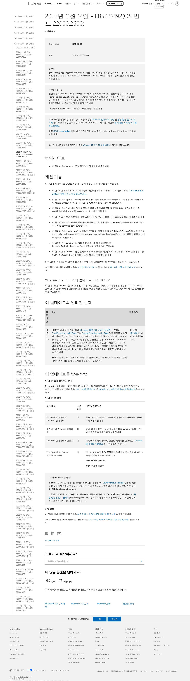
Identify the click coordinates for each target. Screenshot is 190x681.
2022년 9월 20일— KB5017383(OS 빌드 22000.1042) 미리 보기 (25, 390)
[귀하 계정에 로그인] (173, 3)
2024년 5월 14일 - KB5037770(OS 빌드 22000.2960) (24, 100)
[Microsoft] (19, 3)
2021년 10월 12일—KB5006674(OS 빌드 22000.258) (24, 608)
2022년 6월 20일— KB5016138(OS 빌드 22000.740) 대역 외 (24, 453)
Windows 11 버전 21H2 (24, 44)
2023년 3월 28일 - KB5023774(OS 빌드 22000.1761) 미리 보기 (25, 281)
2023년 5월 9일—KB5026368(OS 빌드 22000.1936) (24, 254)
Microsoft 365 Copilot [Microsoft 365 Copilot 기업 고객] (102, 658)
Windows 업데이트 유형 (103, 119)
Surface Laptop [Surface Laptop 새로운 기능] (14, 637)
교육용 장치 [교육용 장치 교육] (72, 637)
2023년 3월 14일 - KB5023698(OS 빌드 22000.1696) (24, 290)
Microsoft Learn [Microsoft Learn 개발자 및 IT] (130, 637)
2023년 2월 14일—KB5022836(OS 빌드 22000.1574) (24, 308)
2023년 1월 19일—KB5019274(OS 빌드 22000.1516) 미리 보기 (25, 317)
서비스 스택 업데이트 (85, 389)
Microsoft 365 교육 (80, 603)
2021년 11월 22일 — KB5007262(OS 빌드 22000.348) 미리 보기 (25, 580)
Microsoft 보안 (103, 603)
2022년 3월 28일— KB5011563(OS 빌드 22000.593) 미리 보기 (25, 508)
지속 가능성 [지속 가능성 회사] (157, 654)
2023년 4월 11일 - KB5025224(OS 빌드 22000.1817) (24, 272)
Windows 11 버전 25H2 (24, 22)
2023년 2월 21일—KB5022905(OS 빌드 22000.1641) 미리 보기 (25, 299)
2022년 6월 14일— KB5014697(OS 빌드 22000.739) (24, 462)
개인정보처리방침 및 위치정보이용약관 (124, 671)
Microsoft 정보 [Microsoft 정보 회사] (158, 637)
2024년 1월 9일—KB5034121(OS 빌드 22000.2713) (24, 136)
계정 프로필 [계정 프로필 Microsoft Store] (43, 633)
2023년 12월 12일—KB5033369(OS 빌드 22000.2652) (24, 145)
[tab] (51, 581)
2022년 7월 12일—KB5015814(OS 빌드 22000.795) (24, 435)
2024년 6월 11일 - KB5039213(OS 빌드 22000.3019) (24, 90)
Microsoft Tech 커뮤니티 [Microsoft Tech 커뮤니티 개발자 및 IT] (133, 646)
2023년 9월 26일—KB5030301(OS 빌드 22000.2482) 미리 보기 (25, 172)
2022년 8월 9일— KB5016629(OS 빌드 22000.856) (24, 417)
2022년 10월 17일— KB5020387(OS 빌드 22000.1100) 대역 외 (24, 372)
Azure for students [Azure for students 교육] (74, 662)
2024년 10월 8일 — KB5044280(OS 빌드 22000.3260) (24, 54)
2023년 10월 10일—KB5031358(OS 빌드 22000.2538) (24, 163)
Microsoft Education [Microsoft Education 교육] (74, 633)
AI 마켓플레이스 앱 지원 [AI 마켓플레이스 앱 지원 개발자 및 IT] (133, 641)
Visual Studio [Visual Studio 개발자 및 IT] (129, 662)
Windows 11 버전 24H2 (24, 27)
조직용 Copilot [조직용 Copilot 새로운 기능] (14, 641)
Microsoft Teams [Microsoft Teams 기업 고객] (100, 662)
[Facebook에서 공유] (47, 533)
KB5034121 (135, 333)
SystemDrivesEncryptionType (95, 333)
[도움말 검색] (159, 3)
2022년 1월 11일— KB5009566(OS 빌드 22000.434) (24, 562)
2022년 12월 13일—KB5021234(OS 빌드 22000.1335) (24, 335)
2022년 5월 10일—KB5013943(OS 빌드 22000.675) (24, 481)
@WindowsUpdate (61, 131)
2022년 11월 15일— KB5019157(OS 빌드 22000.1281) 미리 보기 (25, 344)
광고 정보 (159, 671)
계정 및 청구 (87, 4)
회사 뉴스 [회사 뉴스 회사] (157, 641)
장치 (75, 4)
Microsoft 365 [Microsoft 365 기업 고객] (99, 650)
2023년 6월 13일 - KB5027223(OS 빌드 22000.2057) (24, 236)
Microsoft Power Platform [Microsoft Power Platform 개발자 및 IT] (133, 654)
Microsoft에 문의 (102, 671)
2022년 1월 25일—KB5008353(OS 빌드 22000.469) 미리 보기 (25, 544)
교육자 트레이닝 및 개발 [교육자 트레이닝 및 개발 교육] (76, 654)
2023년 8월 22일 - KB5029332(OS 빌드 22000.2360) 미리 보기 (25, 190)
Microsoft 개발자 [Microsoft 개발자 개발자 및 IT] (130, 633)
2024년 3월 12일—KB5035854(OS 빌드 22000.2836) (24, 118)
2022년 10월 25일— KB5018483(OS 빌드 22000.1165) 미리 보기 (25, 363)
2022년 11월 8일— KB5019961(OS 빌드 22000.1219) (24, 354)
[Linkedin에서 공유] (52, 533)
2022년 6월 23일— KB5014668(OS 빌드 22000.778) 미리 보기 (25, 444)
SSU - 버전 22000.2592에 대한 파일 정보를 (108, 519)
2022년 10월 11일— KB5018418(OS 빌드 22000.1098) (24, 381)
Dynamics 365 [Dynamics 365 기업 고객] (99, 646)
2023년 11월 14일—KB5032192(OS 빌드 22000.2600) (24, 154)
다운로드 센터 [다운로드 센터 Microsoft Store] (44, 637)
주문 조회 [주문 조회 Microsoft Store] (43, 650)
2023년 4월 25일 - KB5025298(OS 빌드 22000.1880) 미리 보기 (25, 263)
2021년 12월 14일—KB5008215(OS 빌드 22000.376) (24, 571)
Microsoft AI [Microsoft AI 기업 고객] (99, 633)
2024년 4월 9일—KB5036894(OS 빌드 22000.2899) (24, 108)
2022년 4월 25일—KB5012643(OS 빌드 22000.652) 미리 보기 (25, 490)
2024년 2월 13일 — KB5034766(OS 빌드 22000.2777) (24, 127)
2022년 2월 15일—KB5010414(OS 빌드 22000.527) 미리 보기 (25, 526)
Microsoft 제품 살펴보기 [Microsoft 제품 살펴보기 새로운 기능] (17, 654)
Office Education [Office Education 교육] (73, 650)
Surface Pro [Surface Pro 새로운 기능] (13, 633)
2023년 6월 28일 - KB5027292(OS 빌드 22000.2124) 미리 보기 (25, 227)
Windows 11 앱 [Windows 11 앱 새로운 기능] (14, 658)
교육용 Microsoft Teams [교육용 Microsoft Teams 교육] (76, 641)
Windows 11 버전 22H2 (24, 38)
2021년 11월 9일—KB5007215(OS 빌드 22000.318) (24, 589)
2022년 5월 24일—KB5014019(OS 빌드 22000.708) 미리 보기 (25, 471)
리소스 (99, 4)
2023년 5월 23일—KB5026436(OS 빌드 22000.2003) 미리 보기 (25, 245)
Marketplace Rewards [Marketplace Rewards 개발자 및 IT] (132, 658)
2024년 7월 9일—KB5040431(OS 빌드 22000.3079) (24, 81)
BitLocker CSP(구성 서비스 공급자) (95, 329)
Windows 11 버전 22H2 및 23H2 (96, 145)
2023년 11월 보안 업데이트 (123, 267)
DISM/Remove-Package (113, 482)
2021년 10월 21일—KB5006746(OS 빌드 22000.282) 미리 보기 (25, 598)
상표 (151, 671)
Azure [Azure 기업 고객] (97, 641)
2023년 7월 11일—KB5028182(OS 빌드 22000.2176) (24, 217)
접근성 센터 (128, 603)
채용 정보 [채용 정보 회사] (157, 633)
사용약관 (143, 671)
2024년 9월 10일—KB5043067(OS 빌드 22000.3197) (24, 63)
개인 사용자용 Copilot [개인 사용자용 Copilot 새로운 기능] (17, 646)
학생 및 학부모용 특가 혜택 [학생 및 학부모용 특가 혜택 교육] (77, 658)
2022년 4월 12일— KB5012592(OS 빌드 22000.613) (24, 499)
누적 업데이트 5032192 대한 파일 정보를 (96, 514)
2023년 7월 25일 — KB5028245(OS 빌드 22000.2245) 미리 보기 (25, 208)
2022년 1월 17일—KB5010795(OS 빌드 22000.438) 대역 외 (24, 553)
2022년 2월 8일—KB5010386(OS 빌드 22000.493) (24, 535)
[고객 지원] (36, 3)
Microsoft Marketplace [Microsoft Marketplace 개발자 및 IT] (132, 650)
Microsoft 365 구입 (115, 4)
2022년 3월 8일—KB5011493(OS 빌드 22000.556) (24, 517)
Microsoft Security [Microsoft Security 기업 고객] (101, 637)
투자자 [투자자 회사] (156, 650)
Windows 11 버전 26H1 (24, 16)
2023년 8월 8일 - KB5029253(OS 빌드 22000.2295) (24, 199)
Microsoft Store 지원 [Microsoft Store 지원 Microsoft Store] (46, 641)
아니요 (114, 619)
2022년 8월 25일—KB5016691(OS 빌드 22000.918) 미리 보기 (25, 408)
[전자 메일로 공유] (58, 533)
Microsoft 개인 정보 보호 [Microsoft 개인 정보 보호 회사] (162, 646)
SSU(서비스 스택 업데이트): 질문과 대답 (117, 389)
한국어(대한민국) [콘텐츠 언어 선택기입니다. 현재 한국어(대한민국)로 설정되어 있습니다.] (18, 670)
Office (59, 4)
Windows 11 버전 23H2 (24, 33)
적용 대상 (51, 31)
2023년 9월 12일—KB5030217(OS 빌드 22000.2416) (24, 181)
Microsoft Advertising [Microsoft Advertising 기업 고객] (102, 654)
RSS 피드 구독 (54, 540)
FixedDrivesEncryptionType (64, 333)
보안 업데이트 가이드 (87, 267)
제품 (67, 4)
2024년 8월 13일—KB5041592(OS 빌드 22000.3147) (24, 72)
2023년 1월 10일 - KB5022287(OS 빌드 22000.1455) (24, 326)
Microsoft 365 (49, 4)
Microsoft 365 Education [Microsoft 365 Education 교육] (76, 646)
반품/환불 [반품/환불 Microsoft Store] (43, 646)
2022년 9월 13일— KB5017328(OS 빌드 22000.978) (24, 399)
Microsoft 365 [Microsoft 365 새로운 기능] (14, 650)
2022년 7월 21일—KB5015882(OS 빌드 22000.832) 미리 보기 (25, 426)
